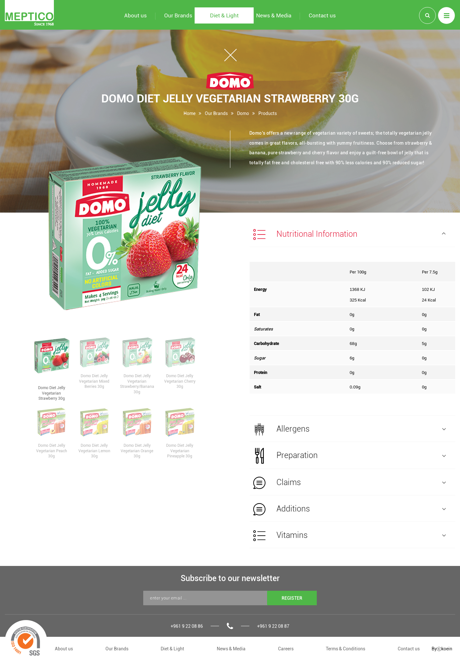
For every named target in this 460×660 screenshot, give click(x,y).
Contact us (409, 649)
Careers (286, 649)
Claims (349, 483)
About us (64, 649)
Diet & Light (172, 649)
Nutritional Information (349, 234)
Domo (243, 113)
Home (189, 113)
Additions (349, 509)
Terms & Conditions (345, 649)
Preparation (349, 456)
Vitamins (349, 536)
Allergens (349, 429)
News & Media (231, 649)
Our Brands (216, 113)
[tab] (352, 234)
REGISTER (292, 598)
